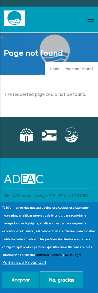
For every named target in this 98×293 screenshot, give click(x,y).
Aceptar (20, 282)
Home (55, 69)
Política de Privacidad (24, 265)
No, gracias (61, 282)
